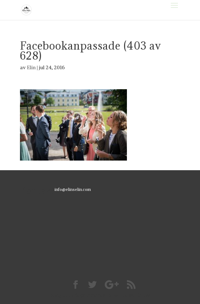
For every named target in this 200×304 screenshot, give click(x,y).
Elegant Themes (90, 295)
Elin (31, 67)
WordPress (139, 295)
